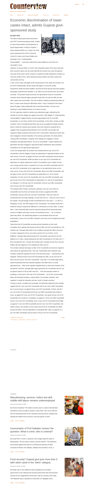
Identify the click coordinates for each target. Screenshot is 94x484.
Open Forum (20, 15)
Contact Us (46, 15)
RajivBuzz (66, 15)
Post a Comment (20, 420)
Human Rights (22, 319)
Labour (29, 319)
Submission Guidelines (33, 15)
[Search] (77, 4)
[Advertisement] (47, 338)
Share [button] (63, 317)
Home (11, 15)
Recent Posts (56, 15)
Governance (14, 319)
